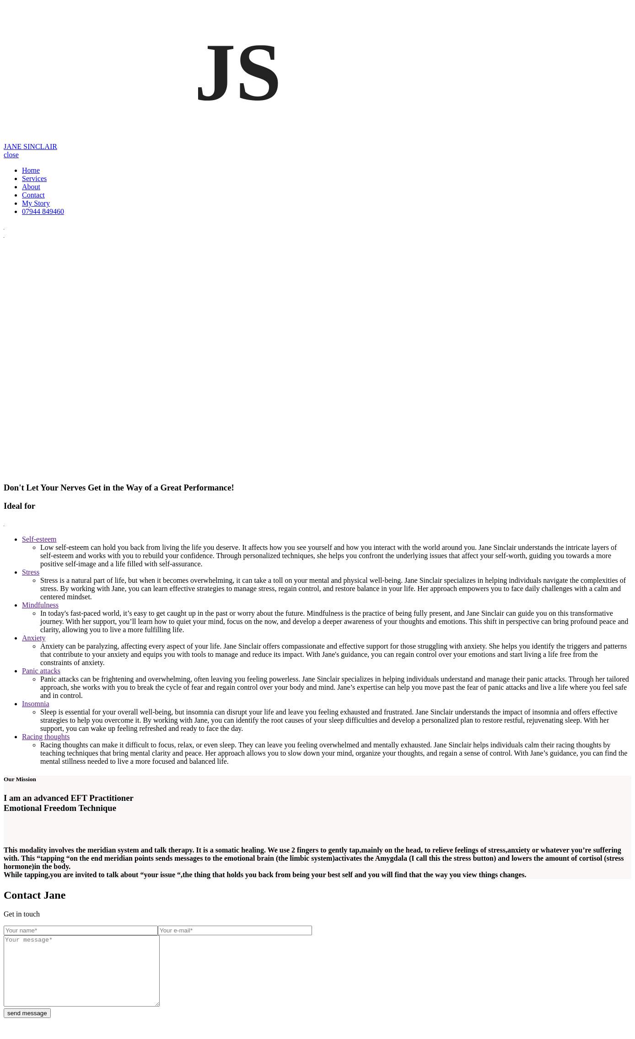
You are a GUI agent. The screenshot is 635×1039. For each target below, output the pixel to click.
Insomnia (35, 704)
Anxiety (34, 638)
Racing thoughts (46, 737)
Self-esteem (39, 539)
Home (31, 170)
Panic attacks (41, 671)
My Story (36, 203)
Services (34, 178)
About (31, 187)
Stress (30, 572)
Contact (33, 195)
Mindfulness (40, 605)
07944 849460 (43, 211)
